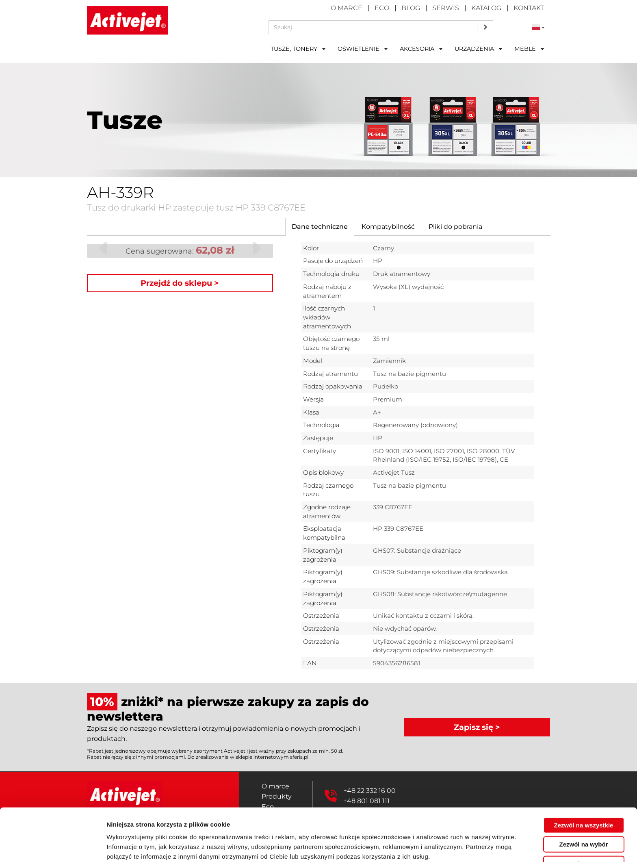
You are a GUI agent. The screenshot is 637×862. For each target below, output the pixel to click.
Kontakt (529, 8)
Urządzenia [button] (478, 48)
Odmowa (583, 826)
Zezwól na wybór (583, 807)
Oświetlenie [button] (363, 48)
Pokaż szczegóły (433, 845)
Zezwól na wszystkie (583, 788)
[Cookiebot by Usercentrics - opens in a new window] (52, 846)
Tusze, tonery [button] (298, 48)
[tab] (319, 227)
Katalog (486, 8)
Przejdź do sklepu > (180, 283)
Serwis (445, 8)
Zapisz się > (477, 727)
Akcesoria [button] (421, 48)
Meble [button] (529, 48)
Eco (382, 8)
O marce (346, 8)
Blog (410, 8)
